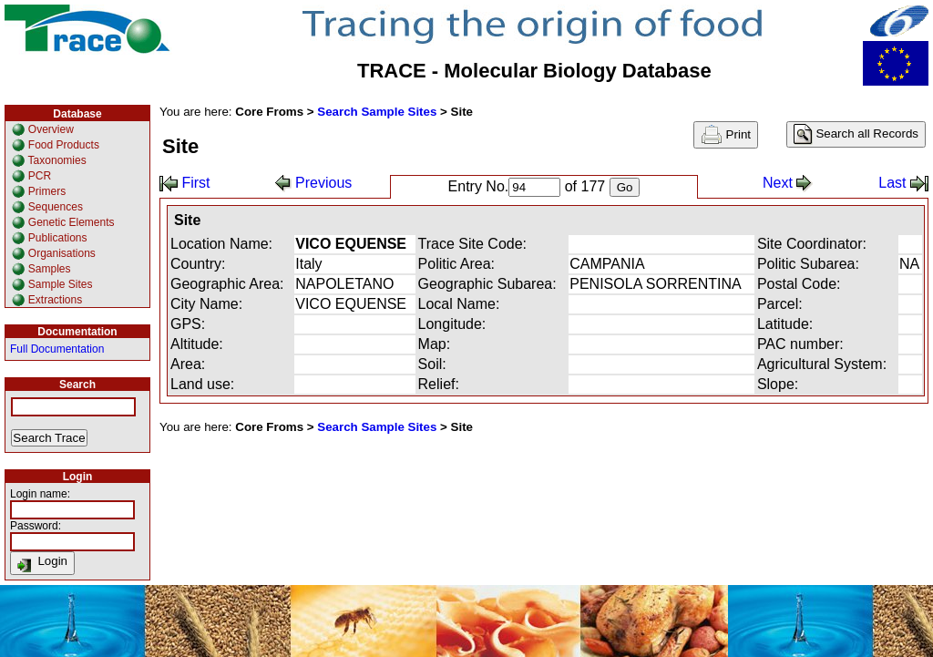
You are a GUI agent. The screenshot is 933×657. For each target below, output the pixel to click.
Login (42, 563)
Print (726, 135)
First (184, 182)
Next (788, 182)
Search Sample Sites (376, 111)
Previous (314, 182)
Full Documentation (57, 349)
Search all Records (856, 134)
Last (903, 182)
